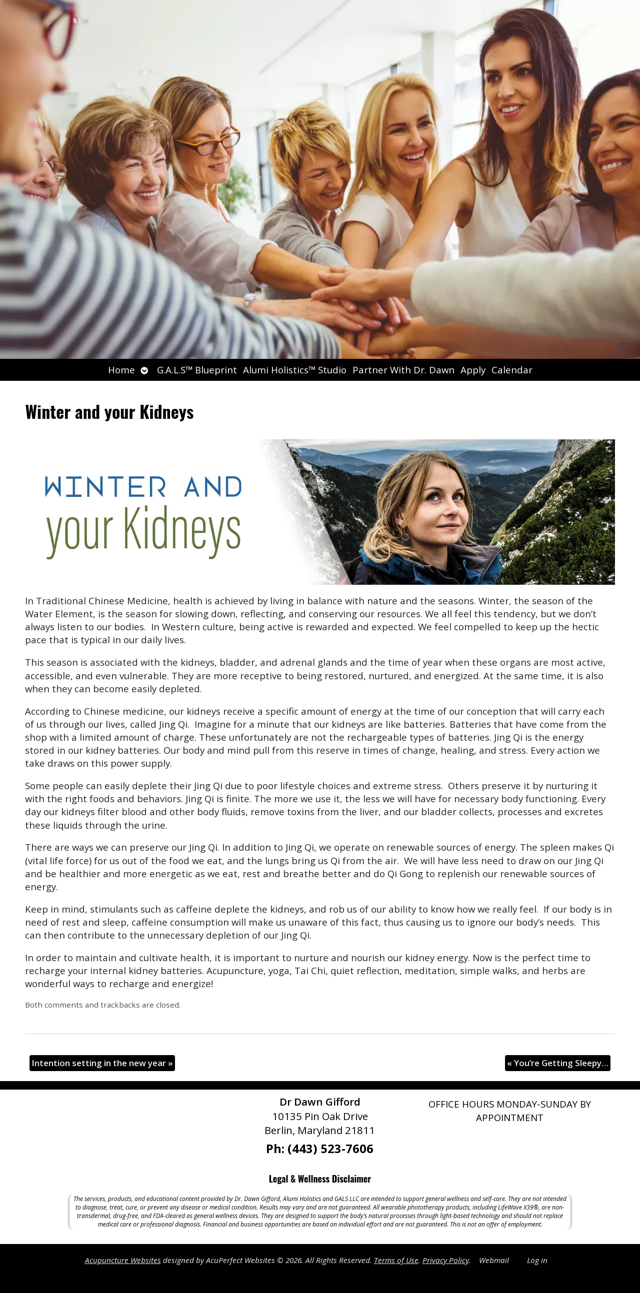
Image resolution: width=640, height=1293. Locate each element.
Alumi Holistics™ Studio (294, 369)
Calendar (512, 369)
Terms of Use (396, 1260)
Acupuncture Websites (123, 1260)
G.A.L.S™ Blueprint (197, 369)
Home (121, 369)
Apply (473, 369)
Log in (537, 1260)
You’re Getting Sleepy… (557, 1063)
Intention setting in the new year (102, 1063)
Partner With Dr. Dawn (403, 369)
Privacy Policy (445, 1260)
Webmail (494, 1260)
